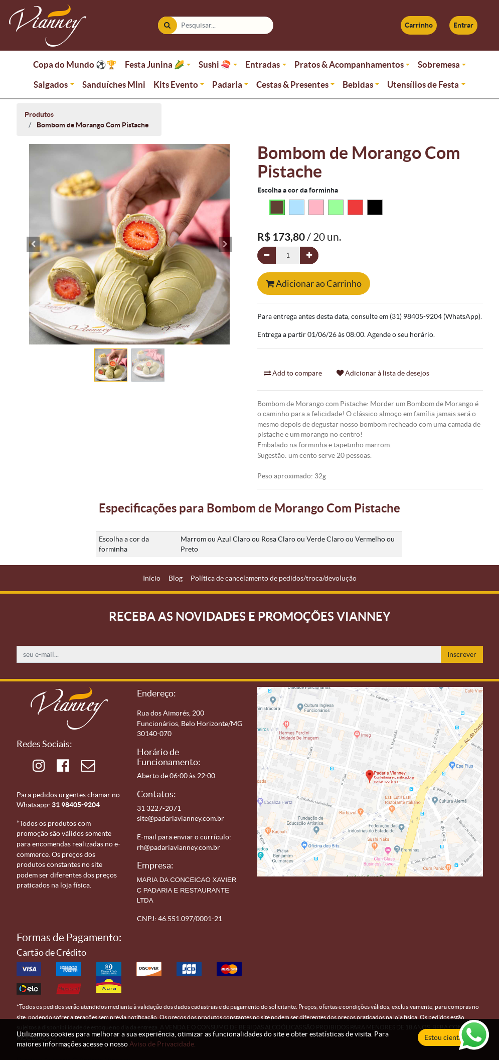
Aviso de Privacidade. (162, 1044)
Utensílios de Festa (423, 84)
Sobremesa (439, 64)
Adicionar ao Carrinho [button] (314, 283)
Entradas (262, 64)
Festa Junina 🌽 (155, 64)
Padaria (227, 84)
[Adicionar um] (309, 255)
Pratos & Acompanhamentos (349, 64)
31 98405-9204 (76, 805)
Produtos (39, 114)
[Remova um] (266, 255)
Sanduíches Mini (113, 84)
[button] (34, 244)
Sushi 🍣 (215, 64)
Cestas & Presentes (292, 84)
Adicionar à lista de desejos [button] (383, 373)
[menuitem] (151, 578)
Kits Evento (175, 84)
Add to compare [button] (293, 373)
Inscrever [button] (461, 654)
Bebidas (358, 84)
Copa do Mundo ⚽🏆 (75, 64)
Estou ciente (443, 1037)
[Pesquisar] (167, 25)
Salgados (51, 84)
